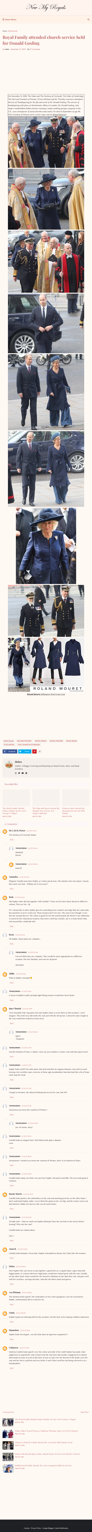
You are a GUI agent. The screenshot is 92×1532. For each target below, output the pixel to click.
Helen (18, 761)
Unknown (13, 1347)
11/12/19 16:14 (20, 935)
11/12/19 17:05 (26, 1048)
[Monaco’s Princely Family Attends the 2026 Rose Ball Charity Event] (8, 1445)
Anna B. (12, 1248)
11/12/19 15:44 (31, 831)
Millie (11, 973)
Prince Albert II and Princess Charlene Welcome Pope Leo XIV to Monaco (46, 1431)
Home (5, 31)
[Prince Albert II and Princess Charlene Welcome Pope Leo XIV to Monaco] (8, 1434)
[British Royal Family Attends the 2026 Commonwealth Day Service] (8, 1468)
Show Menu (10, 19)
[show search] (88, 19)
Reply (12, 839)
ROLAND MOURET (24, 741)
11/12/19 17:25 (26, 1065)
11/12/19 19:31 (26, 1106)
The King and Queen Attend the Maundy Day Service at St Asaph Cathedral (46, 811)
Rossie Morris (15, 1193)
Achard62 (13, 876)
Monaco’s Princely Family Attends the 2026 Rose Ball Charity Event (43, 1442)
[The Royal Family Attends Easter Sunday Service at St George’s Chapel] (8, 1422)
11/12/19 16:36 (20, 974)
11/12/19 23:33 (22, 1249)
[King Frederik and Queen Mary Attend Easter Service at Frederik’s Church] (8, 1457)
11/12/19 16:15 (33, 848)
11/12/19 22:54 (33, 1032)
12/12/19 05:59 (20, 1313)
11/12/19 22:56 (33, 1123)
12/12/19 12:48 (33, 952)
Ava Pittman (15, 1292)
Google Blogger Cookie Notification (55, 1528)
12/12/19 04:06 (27, 1292)
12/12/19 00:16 (21, 1266)
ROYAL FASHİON (56, 741)
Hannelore (14, 1330)
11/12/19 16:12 (19, 897)
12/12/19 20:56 (25, 1330)
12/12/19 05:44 (33, 864)
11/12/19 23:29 (28, 1194)
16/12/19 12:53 (24, 1348)
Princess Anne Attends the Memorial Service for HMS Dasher (73, 811)
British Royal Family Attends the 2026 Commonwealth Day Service (43, 1465)
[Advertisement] (46, 72)
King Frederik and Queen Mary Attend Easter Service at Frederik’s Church (47, 1454)
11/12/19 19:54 (26, 1136)
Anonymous (21, 863)
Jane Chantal (15, 1008)
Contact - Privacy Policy (32, 1528)
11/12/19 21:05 (26, 1174)
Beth (11, 897)
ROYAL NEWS (71, 741)
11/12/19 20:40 (26, 1156)
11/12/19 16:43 (27, 1009)
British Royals (12, 31)
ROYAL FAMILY (41, 741)
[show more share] (40, 751)
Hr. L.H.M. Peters (17, 830)
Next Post (84, 1412)
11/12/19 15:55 (24, 877)
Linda (11, 1312)
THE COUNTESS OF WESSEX (29, 745)
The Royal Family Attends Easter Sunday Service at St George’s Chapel (14, 811)
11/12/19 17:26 (26, 1088)
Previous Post (9, 1412)
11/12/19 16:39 (26, 991)
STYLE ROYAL (9, 745)
